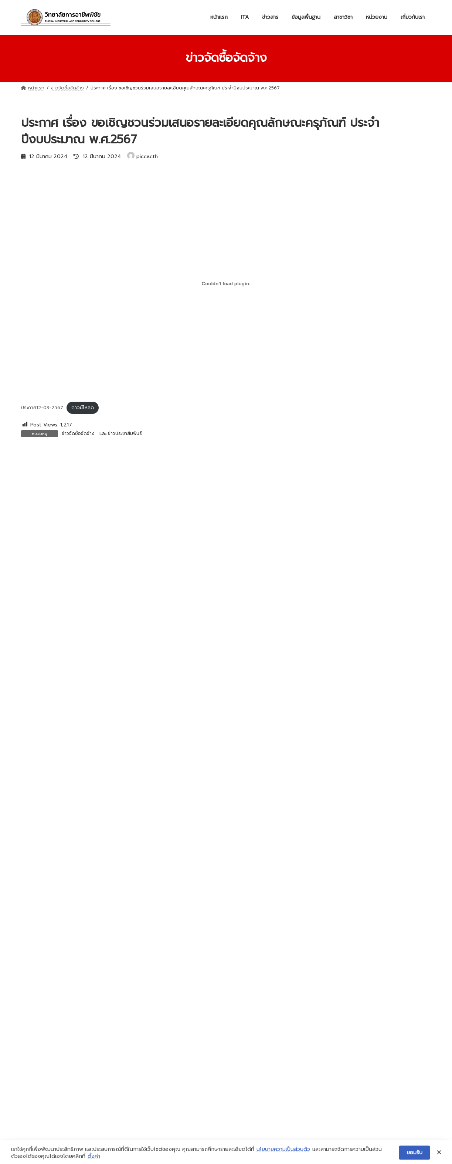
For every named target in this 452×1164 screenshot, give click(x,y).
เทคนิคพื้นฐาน (179, 1120)
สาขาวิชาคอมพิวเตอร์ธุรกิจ (192, 1066)
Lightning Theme (226, 1151)
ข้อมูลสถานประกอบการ (329, 1015)
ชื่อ (27, 600)
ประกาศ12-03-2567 (42, 407)
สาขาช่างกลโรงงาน (185, 1025)
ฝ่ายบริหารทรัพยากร (46, 1005)
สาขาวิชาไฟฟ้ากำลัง (185, 1039)
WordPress (189, 1151)
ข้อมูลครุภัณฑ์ (320, 988)
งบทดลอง (176, 974)
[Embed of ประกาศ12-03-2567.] (226, 283)
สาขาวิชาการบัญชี (183, 1052)
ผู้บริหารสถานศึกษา (325, 947)
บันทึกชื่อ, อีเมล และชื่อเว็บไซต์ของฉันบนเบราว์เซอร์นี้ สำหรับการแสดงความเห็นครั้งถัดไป (142, 716)
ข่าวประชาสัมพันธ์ (125, 433)
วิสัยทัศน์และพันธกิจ (325, 933)
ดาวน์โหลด (82, 407)
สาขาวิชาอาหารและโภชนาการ (195, 1093)
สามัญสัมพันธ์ (179, 1107)
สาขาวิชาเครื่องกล (184, 1011)
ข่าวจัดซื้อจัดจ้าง (78, 433)
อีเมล (30, 639)
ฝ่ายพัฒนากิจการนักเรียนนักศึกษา (59, 1019)
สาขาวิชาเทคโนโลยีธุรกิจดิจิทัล (196, 1080)
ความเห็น (35, 500)
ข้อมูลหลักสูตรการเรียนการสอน (338, 1029)
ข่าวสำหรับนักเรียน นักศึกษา (193, 947)
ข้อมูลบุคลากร (320, 1042)
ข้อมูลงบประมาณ (323, 1001)
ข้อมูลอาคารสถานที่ (325, 974)
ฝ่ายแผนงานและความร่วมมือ (54, 1046)
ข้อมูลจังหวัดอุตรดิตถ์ (328, 960)
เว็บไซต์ (30, 678)
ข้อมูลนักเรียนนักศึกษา (328, 1056)
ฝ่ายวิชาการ (37, 1032)
